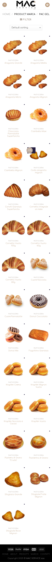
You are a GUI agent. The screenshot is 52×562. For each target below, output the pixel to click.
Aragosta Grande (13, 63)
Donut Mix (13, 351)
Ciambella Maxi (38, 131)
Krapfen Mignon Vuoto (39, 386)
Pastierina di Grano (38, 458)
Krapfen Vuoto (38, 421)
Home (6, 14)
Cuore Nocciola (38, 280)
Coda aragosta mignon (38, 171)
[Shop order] (26, 27)
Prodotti (24, 554)
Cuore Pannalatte (13, 316)
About (13, 554)
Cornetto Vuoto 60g (38, 244)
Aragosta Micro (13, 97)
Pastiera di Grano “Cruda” (13, 459)
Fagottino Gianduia (38, 351)
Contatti (45, 554)
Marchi (34, 554)
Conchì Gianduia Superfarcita (13, 208)
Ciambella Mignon (13, 170)
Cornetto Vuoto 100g (13, 244)
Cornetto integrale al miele (39, 208)
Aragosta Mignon (38, 97)
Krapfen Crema (13, 385)
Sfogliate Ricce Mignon (13, 532)
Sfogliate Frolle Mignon (38, 495)
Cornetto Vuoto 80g (13, 281)
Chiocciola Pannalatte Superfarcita (13, 133)
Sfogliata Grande (13, 494)
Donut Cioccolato (39, 316)
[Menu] (4, 5)
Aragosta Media (39, 63)
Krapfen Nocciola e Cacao (13, 422)
